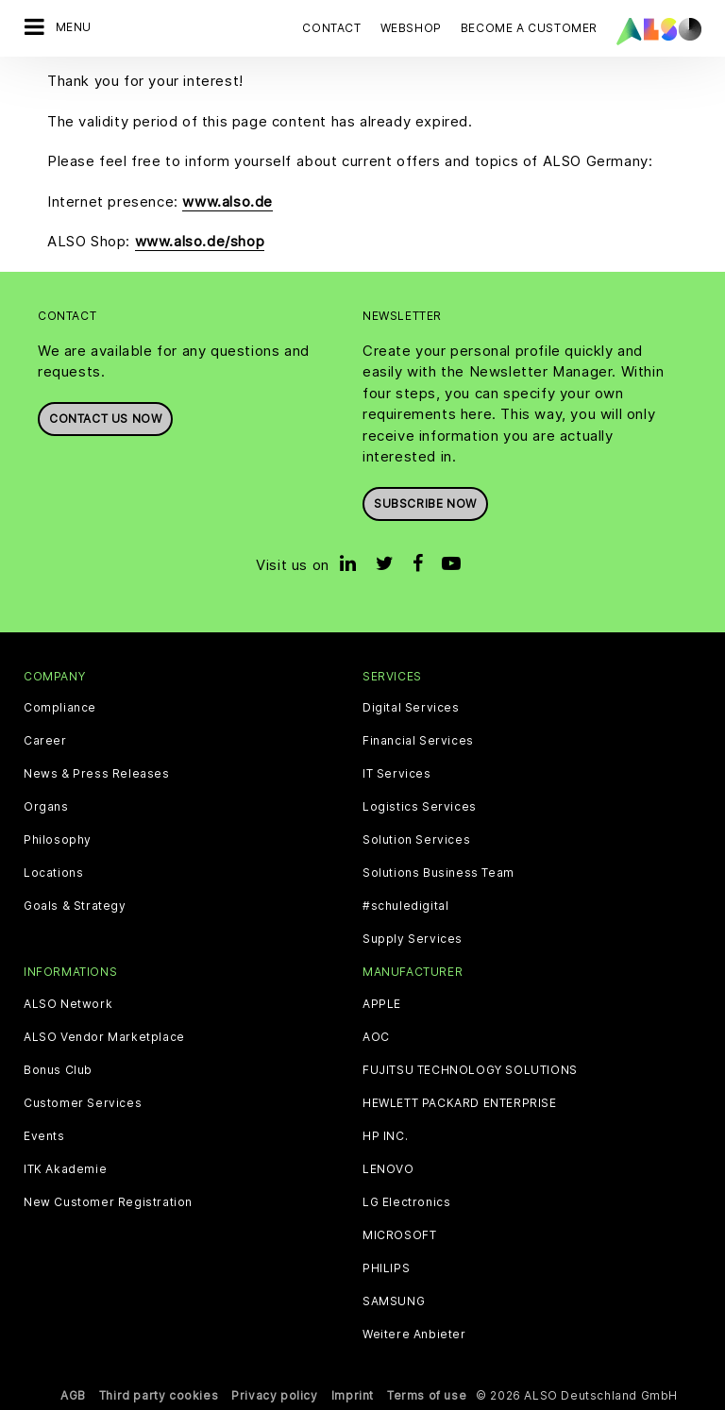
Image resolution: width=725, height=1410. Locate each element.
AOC (376, 1037)
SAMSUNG (393, 1301)
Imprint (352, 1395)
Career (45, 740)
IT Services (396, 774)
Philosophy (58, 840)
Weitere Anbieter (414, 1334)
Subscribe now (425, 503)
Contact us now (105, 418)
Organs (46, 807)
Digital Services (411, 707)
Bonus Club (58, 1070)
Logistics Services (419, 807)
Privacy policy (274, 1395)
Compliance (60, 707)
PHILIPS (386, 1268)
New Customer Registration (108, 1202)
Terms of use (426, 1395)
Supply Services (412, 939)
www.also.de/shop (200, 241)
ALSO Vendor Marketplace (104, 1037)
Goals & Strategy (75, 906)
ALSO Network (68, 1004)
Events (44, 1136)
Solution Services (416, 840)
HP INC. (385, 1136)
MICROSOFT (399, 1235)
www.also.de (227, 201)
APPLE (381, 1004)
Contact (331, 28)
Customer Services (83, 1103)
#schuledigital (405, 906)
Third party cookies (158, 1395)
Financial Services (418, 740)
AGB (73, 1395)
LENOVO (388, 1169)
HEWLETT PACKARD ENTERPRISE (459, 1103)
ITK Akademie (65, 1169)
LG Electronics (406, 1202)
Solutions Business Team (438, 873)
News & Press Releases (97, 774)
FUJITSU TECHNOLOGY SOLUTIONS (470, 1070)
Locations (53, 873)
